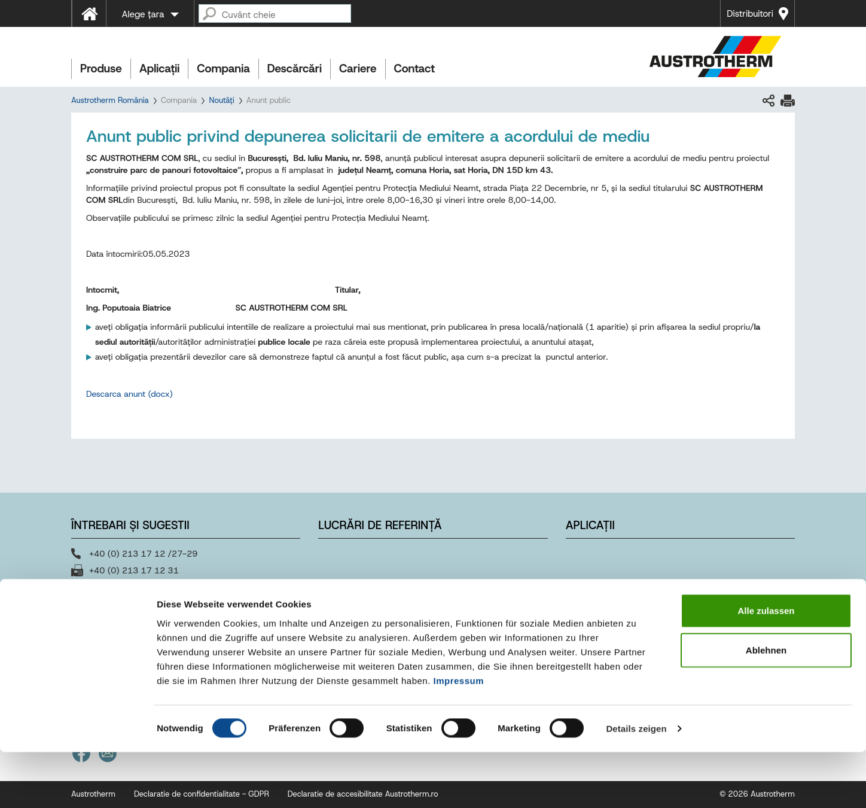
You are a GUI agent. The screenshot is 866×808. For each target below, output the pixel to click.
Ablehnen (766, 706)
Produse (101, 68)
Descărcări (294, 68)
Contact (414, 68)
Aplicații (159, 68)
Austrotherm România (110, 100)
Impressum (459, 736)
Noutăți (221, 100)
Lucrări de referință (379, 525)
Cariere (357, 68)
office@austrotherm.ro (131, 587)
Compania (223, 68)
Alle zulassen (765, 666)
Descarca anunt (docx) (129, 393)
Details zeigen (636, 784)
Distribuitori (750, 14)
